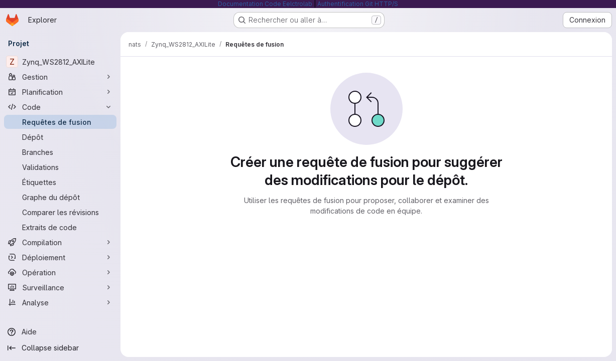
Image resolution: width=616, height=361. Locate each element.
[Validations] (60, 167)
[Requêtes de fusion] (60, 122)
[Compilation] (60, 242)
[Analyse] (60, 302)
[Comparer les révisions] (60, 212)
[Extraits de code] (60, 227)
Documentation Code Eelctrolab (265, 4)
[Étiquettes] (60, 182)
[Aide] (60, 332)
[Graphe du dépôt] (60, 197)
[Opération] (60, 272)
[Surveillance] (60, 287)
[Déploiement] (60, 257)
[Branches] (60, 152)
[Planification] (60, 92)
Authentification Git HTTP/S (357, 4)
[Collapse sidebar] (60, 348)
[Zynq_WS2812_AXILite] (60, 62)
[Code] (60, 107)
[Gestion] (60, 77)
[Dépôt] (60, 137)
